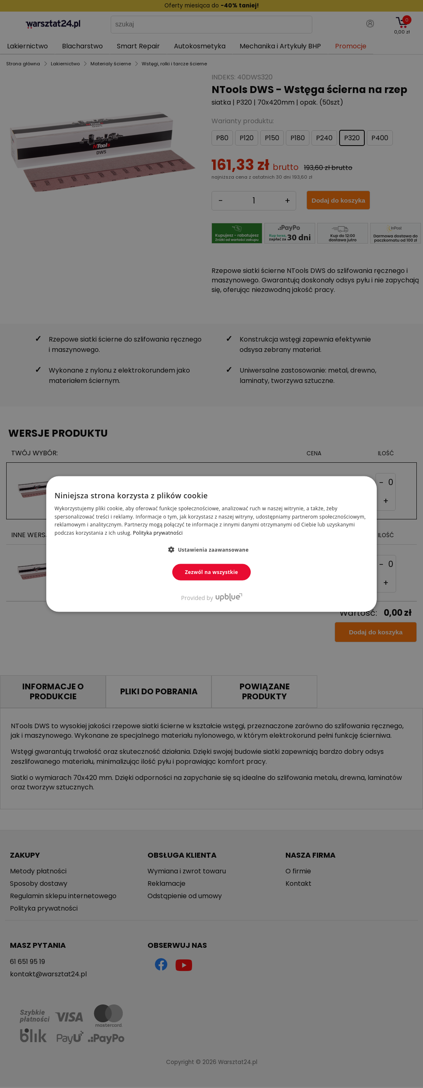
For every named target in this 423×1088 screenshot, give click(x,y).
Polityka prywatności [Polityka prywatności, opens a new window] (158, 532)
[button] (211, 549)
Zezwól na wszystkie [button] (211, 572)
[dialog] (211, 544)
